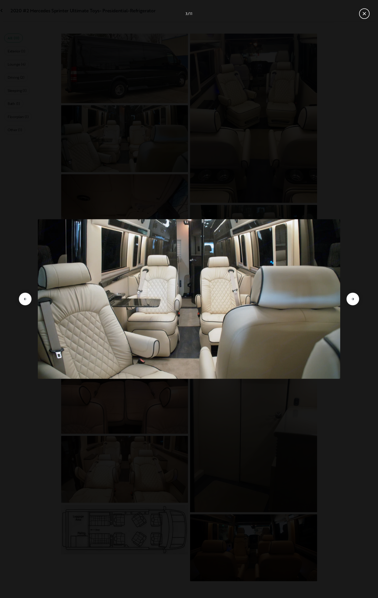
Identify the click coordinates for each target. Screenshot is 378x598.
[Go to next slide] (352, 299)
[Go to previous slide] (25, 299)
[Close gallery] (364, 13)
